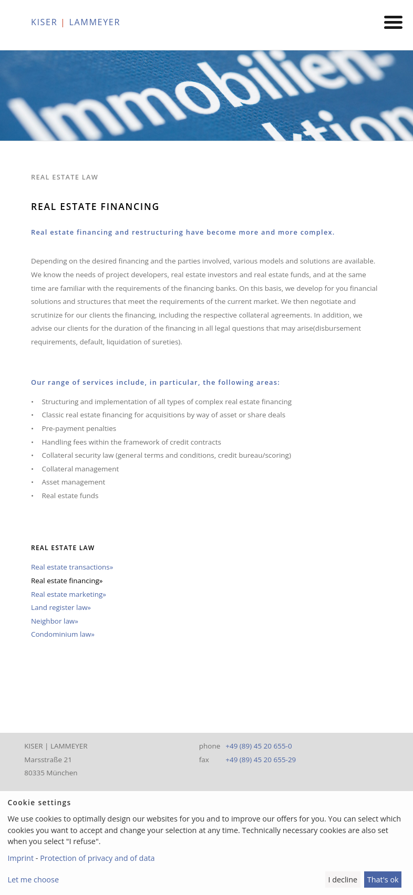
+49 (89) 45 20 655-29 (260, 759)
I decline (342, 880)
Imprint (20, 858)
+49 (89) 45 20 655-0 (258, 746)
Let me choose (33, 880)
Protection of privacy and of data (97, 858)
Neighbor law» (54, 621)
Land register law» (61, 607)
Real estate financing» (66, 580)
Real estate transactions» (72, 567)
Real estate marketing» (68, 594)
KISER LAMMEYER (75, 22)
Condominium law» (63, 634)
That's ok (383, 880)
